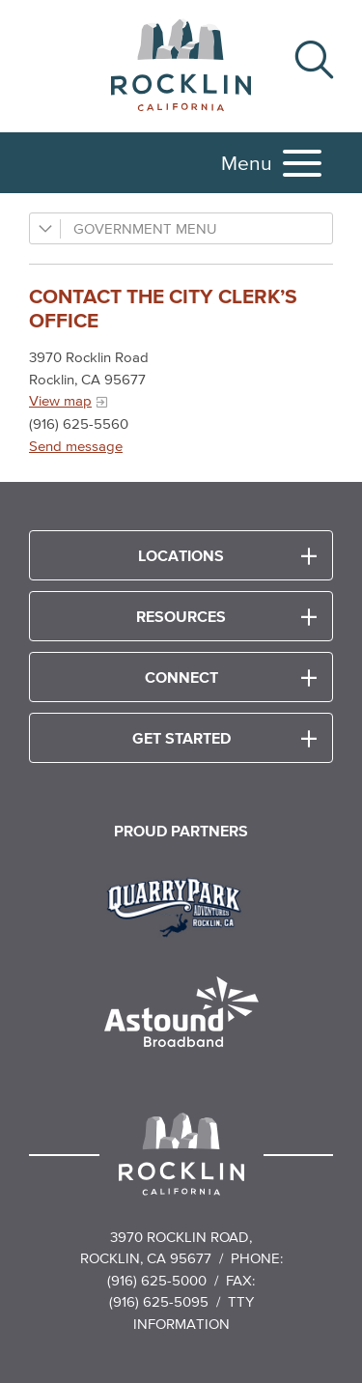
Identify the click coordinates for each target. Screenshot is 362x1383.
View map (60, 400)
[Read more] (181, 905)
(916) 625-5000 (157, 1280)
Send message (76, 445)
